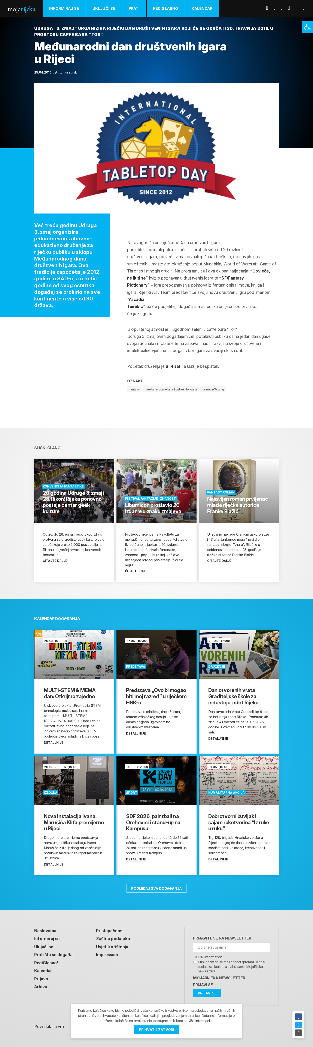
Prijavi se (203, 984)
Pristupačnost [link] (110, 930)
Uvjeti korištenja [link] (112, 946)
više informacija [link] (200, 1021)
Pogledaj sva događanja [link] (156, 888)
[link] (307, 27)
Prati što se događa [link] (53, 954)
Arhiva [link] (40, 986)
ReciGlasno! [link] (46, 962)
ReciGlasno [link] (165, 8)
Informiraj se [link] (64, 8)
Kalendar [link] (202, 8)
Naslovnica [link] (45, 930)
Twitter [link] (276, 7)
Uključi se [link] (103, 8)
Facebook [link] (268, 7)
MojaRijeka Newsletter (219, 978)
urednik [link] (71, 72)
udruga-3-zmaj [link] (213, 389)
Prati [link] (134, 8)
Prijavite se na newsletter (222, 938)
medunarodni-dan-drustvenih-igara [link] (171, 389)
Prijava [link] (41, 978)
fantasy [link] (134, 389)
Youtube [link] (283, 7)
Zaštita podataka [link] (113, 938)
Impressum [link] (107, 954)
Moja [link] (21, 9)
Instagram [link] (290, 7)
